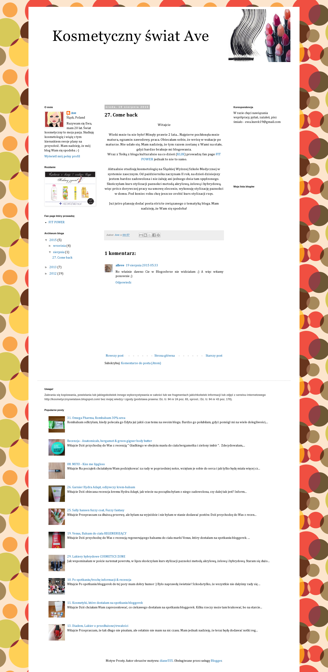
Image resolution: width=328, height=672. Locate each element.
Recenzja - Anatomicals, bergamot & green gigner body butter (109, 441)
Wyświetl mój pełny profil (62, 156)
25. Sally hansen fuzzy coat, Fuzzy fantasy (95, 510)
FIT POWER (56, 222)
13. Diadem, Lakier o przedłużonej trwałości (97, 626)
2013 (53, 267)
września (59, 245)
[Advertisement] (256, 154)
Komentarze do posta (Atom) (141, 363)
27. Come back (62, 257)
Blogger (216, 660)
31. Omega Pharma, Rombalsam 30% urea (96, 418)
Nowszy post (114, 355)
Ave (73, 113)
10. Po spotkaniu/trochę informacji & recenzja (99, 579)
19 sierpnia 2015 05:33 (142, 265)
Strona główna (164, 355)
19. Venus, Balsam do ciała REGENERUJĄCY (96, 533)
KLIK (180, 154)
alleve (119, 265)
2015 (53, 240)
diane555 (166, 660)
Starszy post (214, 355)
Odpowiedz (123, 282)
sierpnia (59, 252)
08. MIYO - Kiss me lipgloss (86, 464)
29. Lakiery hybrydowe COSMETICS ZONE (96, 556)
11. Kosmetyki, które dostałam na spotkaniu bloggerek (105, 603)
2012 (53, 273)
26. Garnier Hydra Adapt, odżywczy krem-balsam (101, 487)
